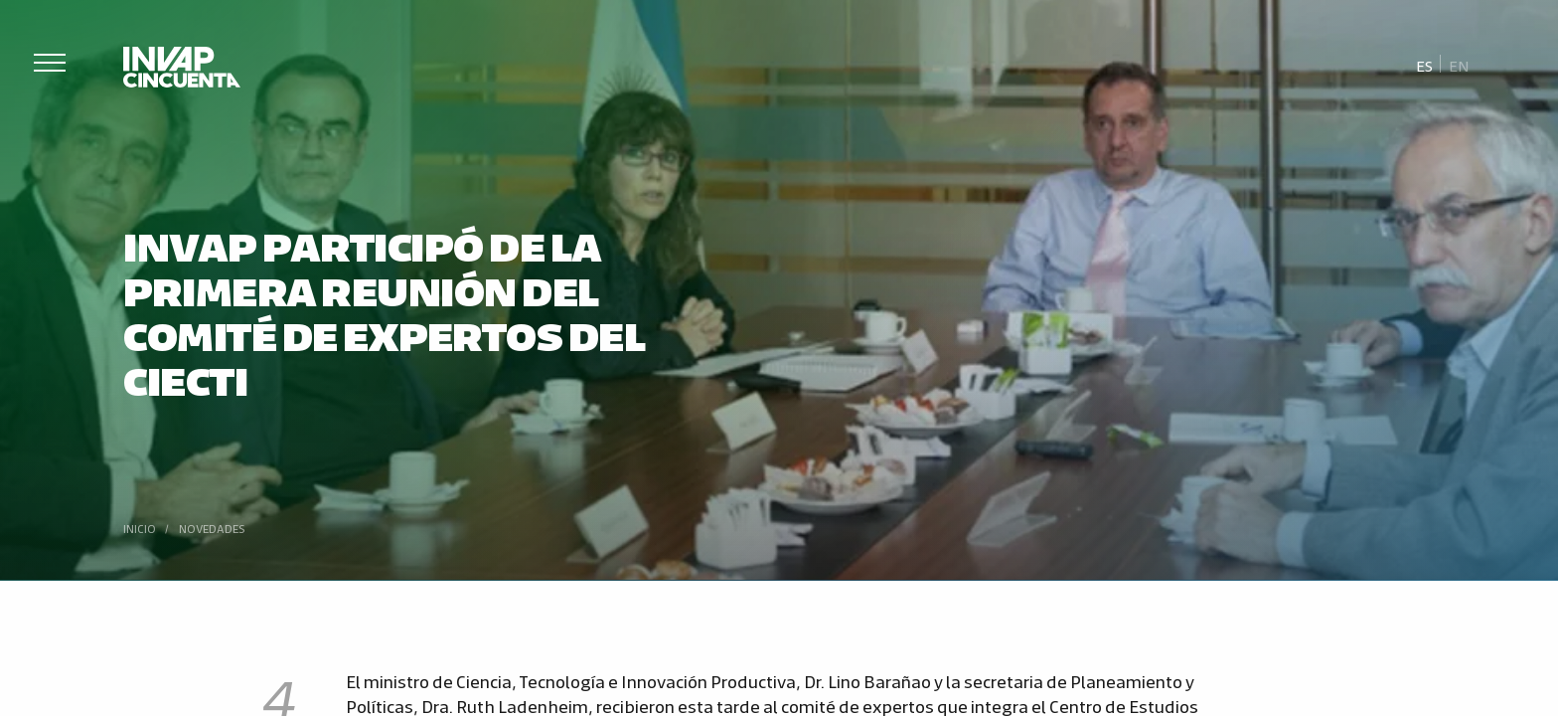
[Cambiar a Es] (1425, 65)
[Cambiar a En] (1459, 65)
